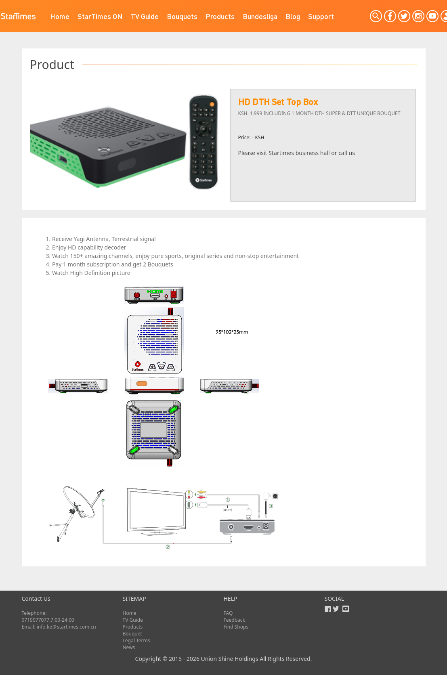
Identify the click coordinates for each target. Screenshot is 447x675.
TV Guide (145, 16)
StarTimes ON (100, 16)
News (129, 647)
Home (59, 16)
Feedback (234, 619)
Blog (292, 16)
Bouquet (132, 633)
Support (321, 16)
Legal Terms (136, 640)
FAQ (228, 613)
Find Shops (236, 626)
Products (220, 16)
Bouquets (182, 16)
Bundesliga (260, 16)
